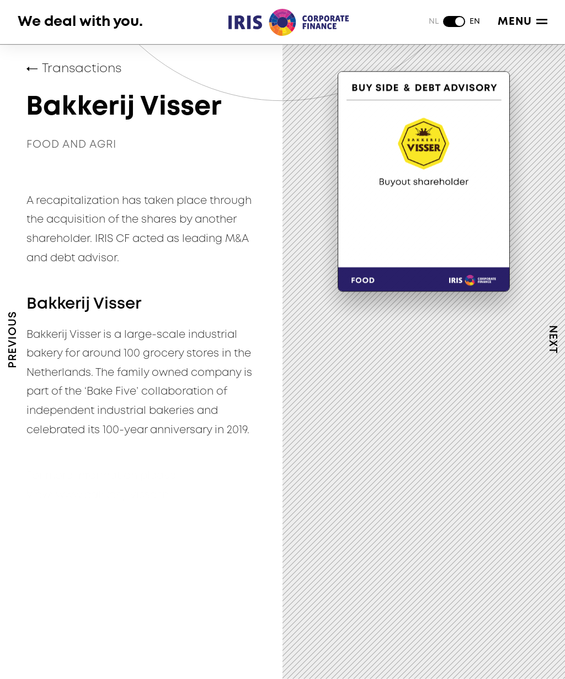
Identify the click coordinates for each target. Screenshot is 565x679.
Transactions (81, 68)
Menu (522, 21)
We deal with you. (80, 21)
